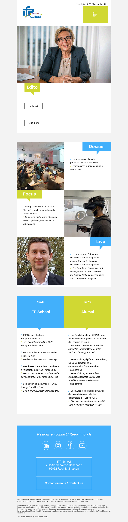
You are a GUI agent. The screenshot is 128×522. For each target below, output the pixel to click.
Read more (33, 123)
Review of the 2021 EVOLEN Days (40, 359)
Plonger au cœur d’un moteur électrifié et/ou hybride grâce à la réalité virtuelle (39, 210)
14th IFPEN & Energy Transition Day (41, 391)
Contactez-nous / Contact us (64, 483)
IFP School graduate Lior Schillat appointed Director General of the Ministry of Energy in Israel (85, 349)
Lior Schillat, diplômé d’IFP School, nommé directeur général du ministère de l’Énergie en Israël (87, 338)
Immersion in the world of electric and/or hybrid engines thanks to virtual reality (40, 220)
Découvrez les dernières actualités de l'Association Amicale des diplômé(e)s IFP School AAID (86, 394)
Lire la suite (33, 106)
